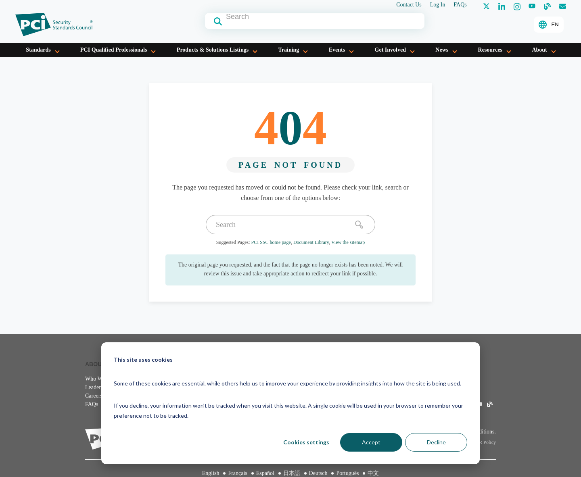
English (210, 473)
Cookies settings (306, 442)
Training (288, 50)
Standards (38, 50)
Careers (93, 396)
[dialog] (290, 403)
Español (265, 473)
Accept (371, 442)
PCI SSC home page (271, 242)
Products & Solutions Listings (213, 50)
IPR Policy (485, 442)
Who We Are (99, 379)
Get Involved (390, 50)
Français (237, 473)
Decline (436, 442)
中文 (373, 473)
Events (337, 50)
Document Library (311, 242)
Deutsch (318, 473)
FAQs (460, 5)
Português (347, 473)
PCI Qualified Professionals (113, 50)
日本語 (291, 473)
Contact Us (409, 5)
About (539, 50)
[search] (359, 224)
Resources (490, 50)
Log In (437, 5)
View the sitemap (348, 242)
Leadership (97, 387)
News (441, 50)
